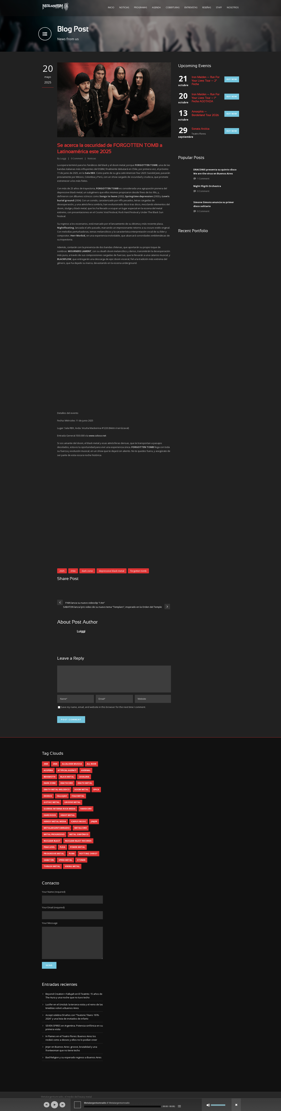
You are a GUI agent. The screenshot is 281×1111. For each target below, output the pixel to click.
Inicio (111, 7)
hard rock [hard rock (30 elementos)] (50, 819)
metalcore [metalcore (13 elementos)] (80, 832)
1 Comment (203, 178)
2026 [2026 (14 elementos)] (55, 768)
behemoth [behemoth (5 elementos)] (49, 781)
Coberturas (172, 7)
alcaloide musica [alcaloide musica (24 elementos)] (72, 768)
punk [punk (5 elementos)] (72, 857)
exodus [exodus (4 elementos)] (48, 800)
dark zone (87, 570)
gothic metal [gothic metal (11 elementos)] (51, 806)
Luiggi (63, 158)
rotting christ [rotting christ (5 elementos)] (88, 857)
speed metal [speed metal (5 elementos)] (65, 864)
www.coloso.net (97, 435)
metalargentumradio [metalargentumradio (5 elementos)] (57, 832)
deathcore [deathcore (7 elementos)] (66, 787)
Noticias (124, 7)
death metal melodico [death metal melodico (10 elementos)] (57, 793)
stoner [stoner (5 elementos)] (81, 864)
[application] (140, 1104)
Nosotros (233, 7)
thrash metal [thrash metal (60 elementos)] (52, 870)
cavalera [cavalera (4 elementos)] (84, 781)
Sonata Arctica (200, 129)
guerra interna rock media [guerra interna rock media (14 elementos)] (59, 813)
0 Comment (203, 191)
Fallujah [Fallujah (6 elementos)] (62, 800)
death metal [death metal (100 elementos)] (85, 787)
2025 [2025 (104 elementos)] (46, 768)
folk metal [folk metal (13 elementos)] (78, 800)
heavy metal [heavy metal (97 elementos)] (68, 819)
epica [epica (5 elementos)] (96, 793)
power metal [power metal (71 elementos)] (77, 851)
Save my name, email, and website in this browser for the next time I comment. (103, 711)
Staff (219, 7)
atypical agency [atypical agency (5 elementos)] (67, 774)
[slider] (122, 1106)
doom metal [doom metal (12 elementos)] (81, 793)
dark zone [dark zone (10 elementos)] (50, 787)
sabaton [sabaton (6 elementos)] (49, 864)
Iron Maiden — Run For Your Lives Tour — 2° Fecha (206, 81)
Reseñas (206, 7)
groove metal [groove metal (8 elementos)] (72, 806)
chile (73, 570)
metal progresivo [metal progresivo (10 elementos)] (54, 838)
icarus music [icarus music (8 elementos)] (78, 825)
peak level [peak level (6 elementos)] (49, 851)
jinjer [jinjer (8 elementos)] (94, 825)
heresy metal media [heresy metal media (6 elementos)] (55, 825)
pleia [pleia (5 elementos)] (62, 851)
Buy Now (232, 79)
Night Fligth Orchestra (207, 186)
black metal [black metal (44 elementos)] (67, 781)
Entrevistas (190, 7)
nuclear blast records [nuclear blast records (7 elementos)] (78, 845)
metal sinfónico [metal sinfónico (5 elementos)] (78, 838)
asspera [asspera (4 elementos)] (48, 774)
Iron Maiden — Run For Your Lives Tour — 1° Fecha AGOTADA (206, 98)
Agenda (156, 7)
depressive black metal (111, 570)
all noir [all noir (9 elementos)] (91, 768)
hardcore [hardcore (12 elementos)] (86, 813)
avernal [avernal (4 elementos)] (86, 774)
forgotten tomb (138, 570)
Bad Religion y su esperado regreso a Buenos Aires (73, 1067)
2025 (62, 570)
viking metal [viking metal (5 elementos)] (72, 870)
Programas (140, 7)
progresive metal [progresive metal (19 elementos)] (54, 857)
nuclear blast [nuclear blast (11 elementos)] (52, 845)
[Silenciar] (208, 1105)
